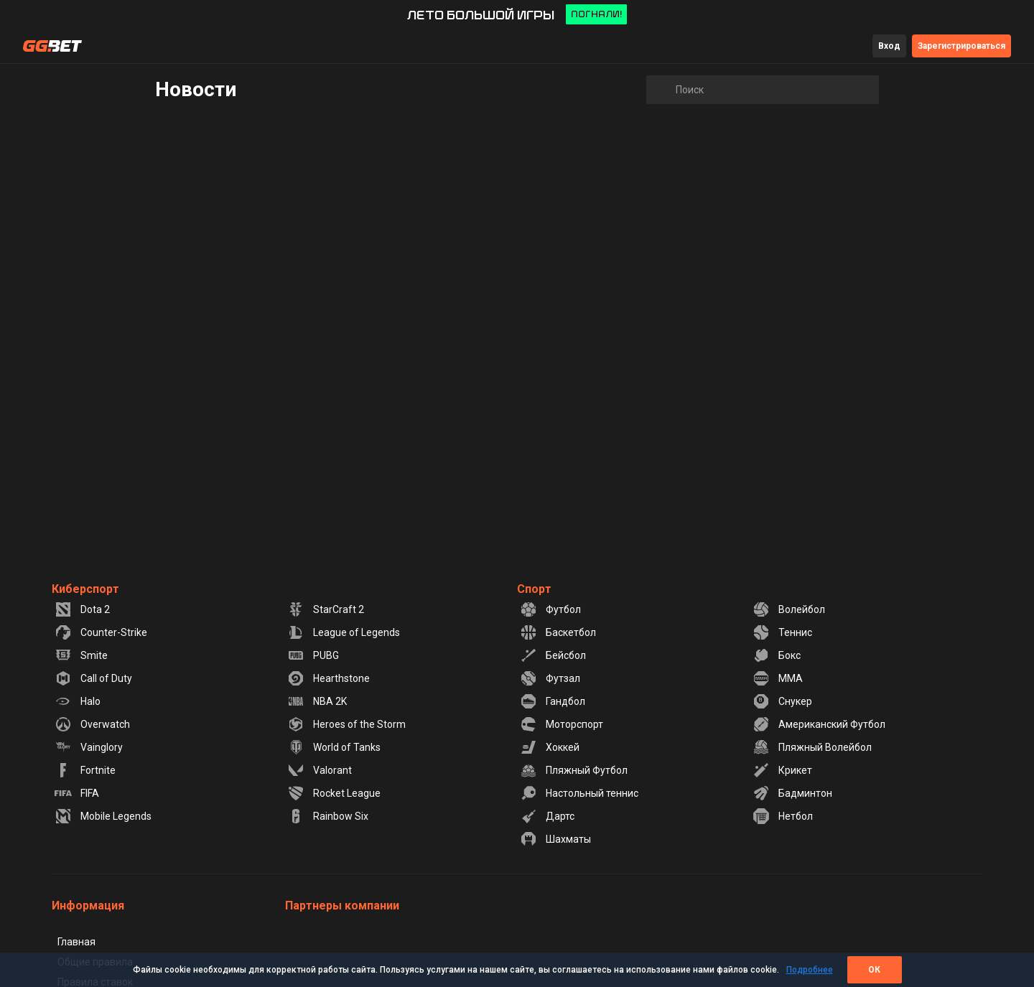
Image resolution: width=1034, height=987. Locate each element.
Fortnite (85, 770)
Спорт (534, 589)
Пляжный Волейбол (812, 747)
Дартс (547, 816)
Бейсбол (553, 655)
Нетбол (783, 816)
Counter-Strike (101, 632)
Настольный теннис (579, 793)
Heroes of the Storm (346, 724)
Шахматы (555, 839)
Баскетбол (558, 632)
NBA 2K (317, 701)
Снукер (782, 701)
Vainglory (89, 747)
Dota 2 (82, 609)
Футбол (550, 609)
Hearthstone (328, 678)
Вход (889, 46)
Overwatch (92, 724)
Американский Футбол (819, 724)
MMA (778, 678)
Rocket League (334, 793)
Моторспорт (561, 724)
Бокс (777, 655)
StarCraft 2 (325, 609)
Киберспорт (85, 589)
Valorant (319, 770)
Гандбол (552, 701)
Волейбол (789, 609)
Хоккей (549, 747)
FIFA (77, 793)
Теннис (782, 632)
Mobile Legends (103, 816)
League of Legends (343, 632)
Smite (81, 655)
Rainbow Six (327, 816)
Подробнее (809, 970)
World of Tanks (334, 747)
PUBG (313, 655)
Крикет (782, 770)
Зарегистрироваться (961, 46)
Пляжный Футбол (574, 770)
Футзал (550, 678)
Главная (76, 942)
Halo (78, 701)
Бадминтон (792, 793)
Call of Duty (93, 678)
